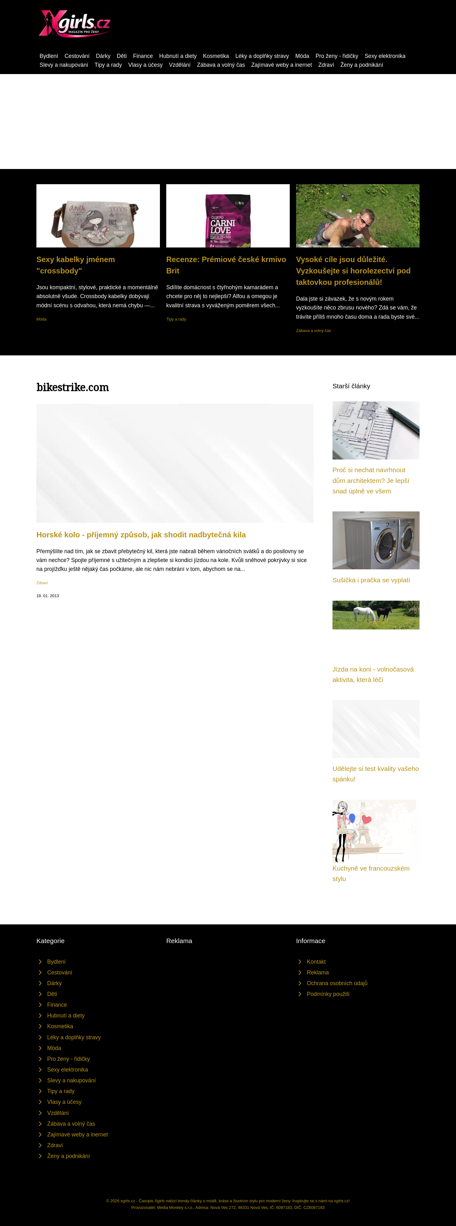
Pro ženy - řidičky (336, 56)
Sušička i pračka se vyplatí (371, 580)
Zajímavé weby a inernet (281, 65)
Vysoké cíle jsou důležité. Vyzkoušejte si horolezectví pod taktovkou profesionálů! (353, 270)
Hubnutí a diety (178, 56)
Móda (302, 56)
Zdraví (326, 65)
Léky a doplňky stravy (262, 56)
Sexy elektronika (384, 56)
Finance (143, 56)
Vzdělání (179, 65)
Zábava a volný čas (221, 65)
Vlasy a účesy (145, 65)
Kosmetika (216, 56)
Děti (122, 56)
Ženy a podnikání (361, 65)
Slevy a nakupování (64, 65)
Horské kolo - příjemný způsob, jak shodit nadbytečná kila (141, 534)
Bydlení (49, 56)
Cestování (77, 56)
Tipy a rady (108, 65)
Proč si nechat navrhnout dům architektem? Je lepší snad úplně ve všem (370, 480)
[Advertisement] (228, 121)
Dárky (103, 56)
